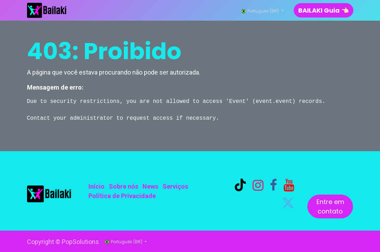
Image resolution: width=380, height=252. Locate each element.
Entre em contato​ (330, 206)
